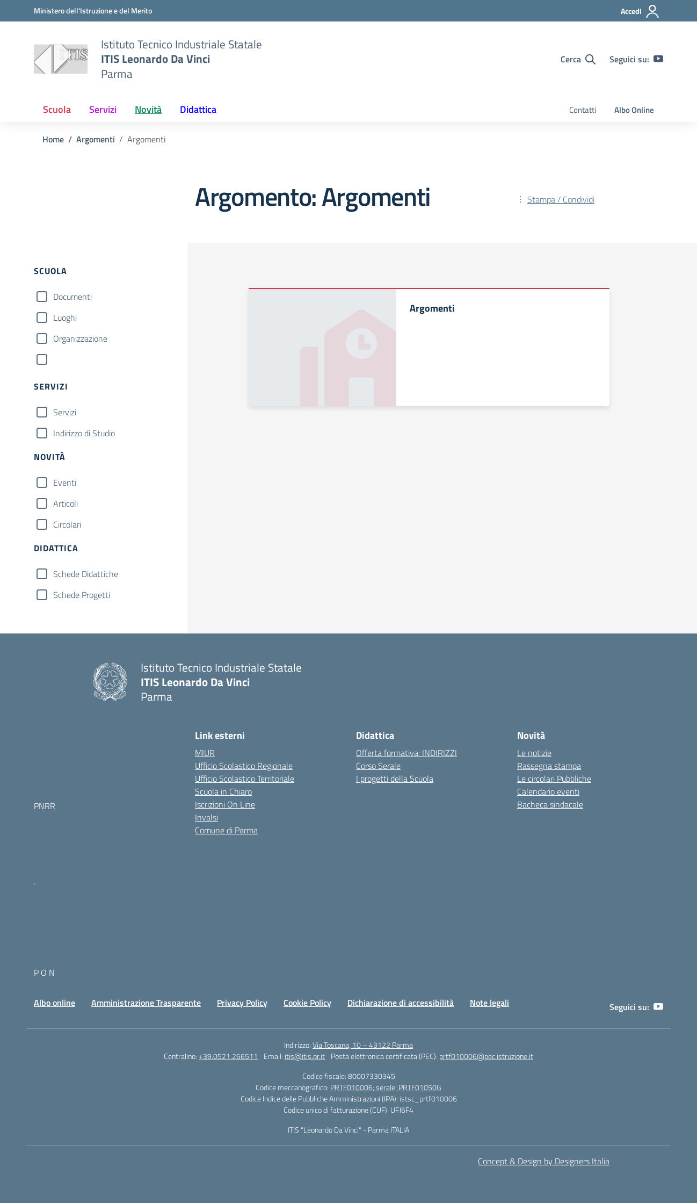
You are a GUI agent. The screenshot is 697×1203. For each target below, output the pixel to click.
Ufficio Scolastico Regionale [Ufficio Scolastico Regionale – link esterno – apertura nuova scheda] (244, 765)
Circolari (67, 524)
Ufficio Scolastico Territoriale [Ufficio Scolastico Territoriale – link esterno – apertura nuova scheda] (244, 778)
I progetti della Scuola (394, 778)
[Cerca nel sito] (578, 59)
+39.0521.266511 (228, 1056)
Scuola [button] (57, 109)
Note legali (489, 1002)
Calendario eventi (548, 791)
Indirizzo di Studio (84, 433)
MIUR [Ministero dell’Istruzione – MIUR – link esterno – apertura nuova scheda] (205, 752)
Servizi (64, 412)
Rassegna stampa (549, 765)
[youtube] (658, 59)
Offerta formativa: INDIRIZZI (406, 752)
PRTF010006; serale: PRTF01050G (385, 1087)
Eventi (64, 482)
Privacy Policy (242, 1002)
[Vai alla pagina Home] (53, 139)
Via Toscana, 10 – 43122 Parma (363, 1044)
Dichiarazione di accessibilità (400, 1002)
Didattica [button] (198, 109)
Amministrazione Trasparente (146, 1002)
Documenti (72, 296)
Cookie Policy (307, 1002)
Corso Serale (378, 765)
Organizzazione (80, 338)
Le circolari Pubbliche (554, 778)
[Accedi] (640, 11)
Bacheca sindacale (550, 804)
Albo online (54, 1002)
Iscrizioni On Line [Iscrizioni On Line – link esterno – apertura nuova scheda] (225, 804)
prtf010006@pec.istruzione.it (486, 1056)
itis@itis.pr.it (305, 1056)
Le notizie (534, 752)
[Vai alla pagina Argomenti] (95, 139)
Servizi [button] (103, 109)
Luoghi (65, 317)
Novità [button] (148, 109)
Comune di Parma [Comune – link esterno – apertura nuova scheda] (226, 830)
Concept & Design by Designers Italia (543, 1161)
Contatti (582, 110)
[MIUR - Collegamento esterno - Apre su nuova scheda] (93, 10)
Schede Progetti (81, 594)
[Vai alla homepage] (61, 59)
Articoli (65, 503)
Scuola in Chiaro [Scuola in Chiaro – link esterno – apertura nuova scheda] (223, 791)
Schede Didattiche (85, 573)
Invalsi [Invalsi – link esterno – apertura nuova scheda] (206, 817)
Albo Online (634, 110)
